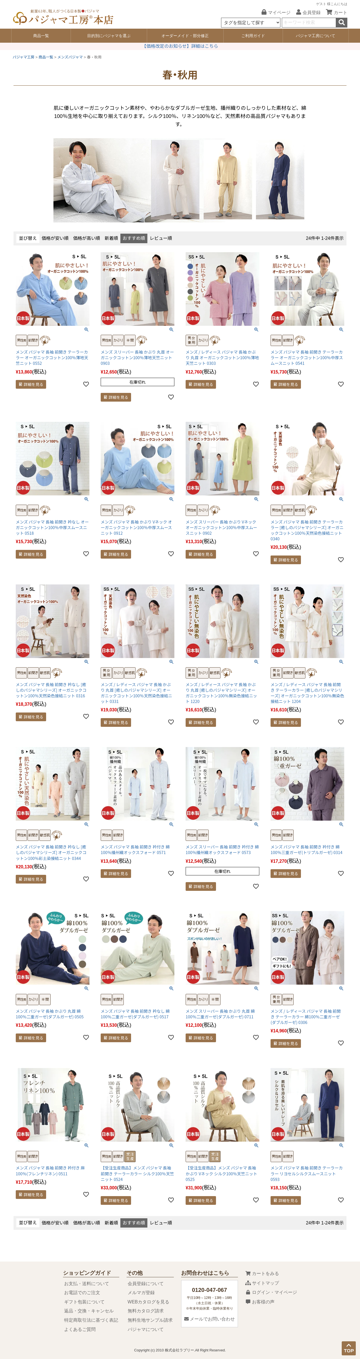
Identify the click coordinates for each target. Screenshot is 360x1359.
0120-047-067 (209, 1290)
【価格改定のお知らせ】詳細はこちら (180, 46)
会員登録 (306, 12)
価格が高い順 (86, 238)
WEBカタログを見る (148, 1301)
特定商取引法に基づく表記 (91, 1320)
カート (334, 12)
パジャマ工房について (315, 35)
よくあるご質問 (80, 1329)
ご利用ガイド (253, 35)
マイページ (274, 12)
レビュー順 (161, 238)
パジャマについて (146, 1329)
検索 (341, 23)
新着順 (111, 238)
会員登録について (146, 1283)
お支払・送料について (86, 1283)
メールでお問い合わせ (209, 1319)
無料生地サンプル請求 (150, 1320)
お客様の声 (259, 1301)
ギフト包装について (84, 1301)
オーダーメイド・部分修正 (185, 35)
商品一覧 (41, 35)
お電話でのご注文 (82, 1292)
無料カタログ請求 (146, 1310)
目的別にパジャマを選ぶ (108, 35)
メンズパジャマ (70, 57)
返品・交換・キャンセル (89, 1310)
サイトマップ (262, 1283)
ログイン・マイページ (271, 1292)
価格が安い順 (55, 238)
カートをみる (262, 1273)
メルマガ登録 (141, 1292)
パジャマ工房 (23, 57)
